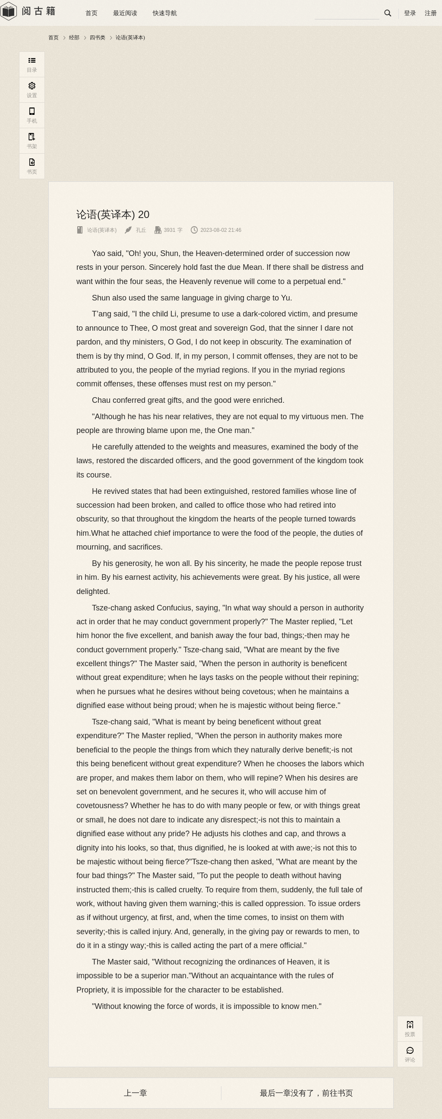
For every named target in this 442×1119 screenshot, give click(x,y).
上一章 (135, 1093)
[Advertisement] (221, 111)
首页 (91, 12)
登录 (410, 12)
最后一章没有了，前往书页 (306, 1093)
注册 (431, 12)
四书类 (97, 38)
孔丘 (135, 230)
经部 (74, 38)
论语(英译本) (130, 38)
